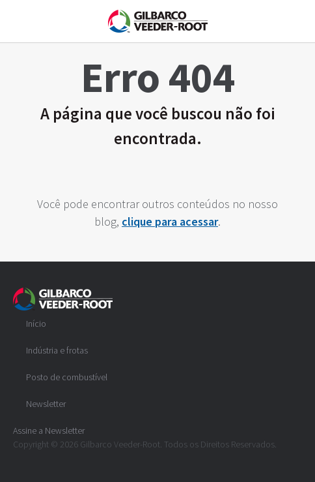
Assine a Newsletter (49, 430)
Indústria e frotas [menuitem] (57, 350)
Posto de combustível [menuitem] (66, 377)
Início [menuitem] (36, 323)
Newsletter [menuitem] (46, 404)
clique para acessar (170, 221)
